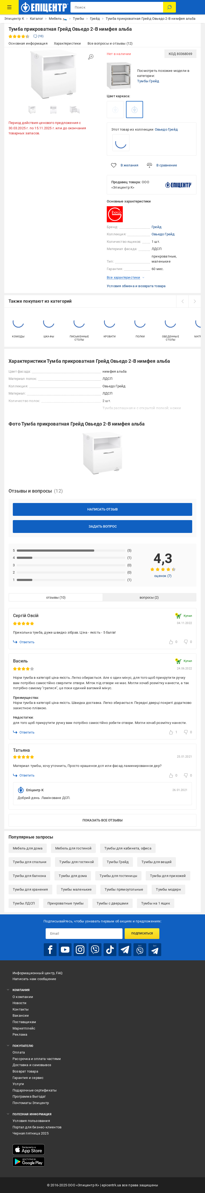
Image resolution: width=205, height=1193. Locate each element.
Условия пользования (31, 1121)
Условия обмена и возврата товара (136, 286)
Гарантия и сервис (28, 1078)
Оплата (19, 1052)
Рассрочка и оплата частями (37, 1059)
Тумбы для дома (73, 876)
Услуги (18, 1084)
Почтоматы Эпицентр (31, 1103)
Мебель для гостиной (73, 848)
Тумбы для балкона (29, 876)
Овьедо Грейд (166, 129)
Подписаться (142, 933)
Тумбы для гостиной (76, 862)
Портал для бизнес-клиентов (37, 1127)
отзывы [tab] (52, 597)
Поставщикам (24, 1022)
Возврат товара (25, 1071)
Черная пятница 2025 (31, 1133)
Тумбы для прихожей (168, 876)
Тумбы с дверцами (112, 903)
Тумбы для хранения (30, 889)
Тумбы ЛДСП (24, 903)
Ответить (23, 642)
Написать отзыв (102, 509)
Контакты (21, 1009)
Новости (19, 1003)
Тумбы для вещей (156, 862)
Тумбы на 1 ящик (155, 903)
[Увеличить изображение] (90, 57)
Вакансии (21, 1015)
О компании (23, 997)
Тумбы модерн (168, 889)
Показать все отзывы (102, 820)
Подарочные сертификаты (35, 1090)
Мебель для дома (27, 848)
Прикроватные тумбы (66, 903)
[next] (194, 301)
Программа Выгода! (29, 1096)
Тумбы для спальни (29, 862)
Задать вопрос (103, 526)
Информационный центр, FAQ (37, 973)
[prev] (182, 301)
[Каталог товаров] (9, 7)
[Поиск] (169, 7)
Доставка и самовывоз (32, 1065)
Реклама (20, 1034)
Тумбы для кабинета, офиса (127, 848)
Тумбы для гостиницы (118, 876)
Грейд (156, 227)
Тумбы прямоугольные (124, 889)
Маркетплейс (24, 1028)
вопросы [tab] (147, 597)
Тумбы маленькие (76, 889)
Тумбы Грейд (148, 81)
